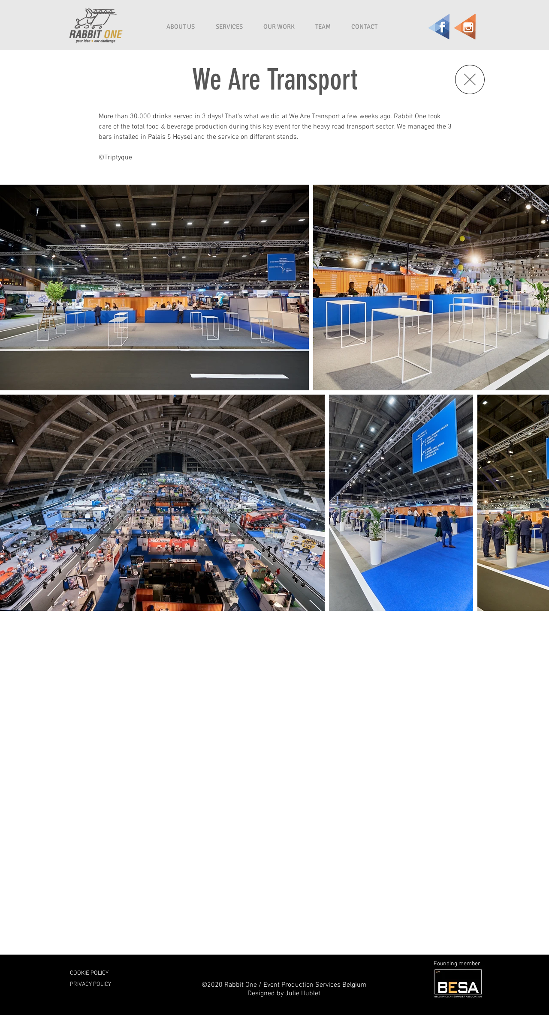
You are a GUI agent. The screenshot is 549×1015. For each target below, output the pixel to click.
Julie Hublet (302, 993)
